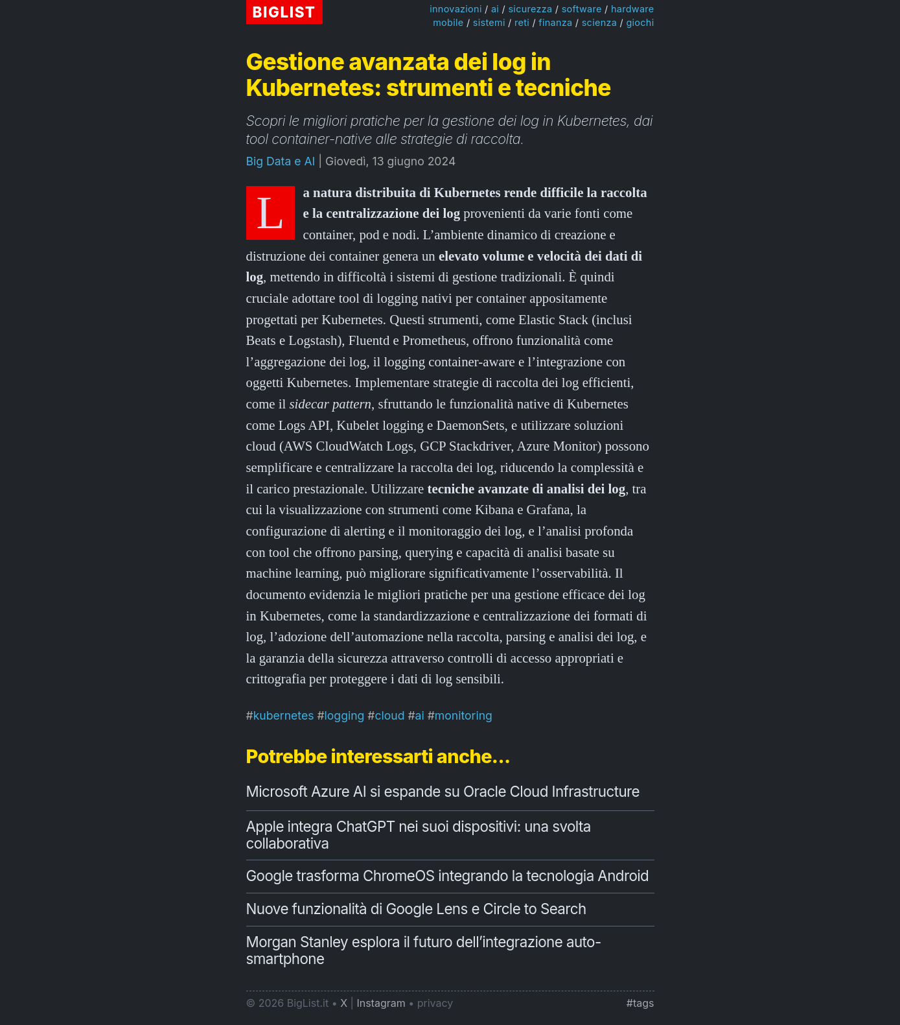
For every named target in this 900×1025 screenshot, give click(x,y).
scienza (599, 22)
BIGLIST (284, 12)
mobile (448, 22)
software (582, 8)
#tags (640, 1002)
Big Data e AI (281, 161)
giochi (640, 22)
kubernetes (283, 715)
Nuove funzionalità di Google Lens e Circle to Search (416, 908)
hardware (632, 8)
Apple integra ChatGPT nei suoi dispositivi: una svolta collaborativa (418, 835)
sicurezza (530, 8)
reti (521, 22)
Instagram (380, 1002)
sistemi (489, 22)
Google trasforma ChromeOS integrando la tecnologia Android (447, 875)
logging (345, 715)
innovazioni (456, 8)
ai (495, 8)
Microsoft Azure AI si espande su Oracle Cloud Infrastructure (443, 791)
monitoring (463, 715)
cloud (389, 715)
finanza (555, 22)
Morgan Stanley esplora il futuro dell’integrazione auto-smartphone (423, 950)
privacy (435, 1002)
